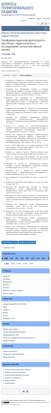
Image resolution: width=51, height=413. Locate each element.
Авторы (14, 75)
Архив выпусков (9, 254)
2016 (22, 258)
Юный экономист (10, 380)
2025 (43, 258)
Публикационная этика (11, 335)
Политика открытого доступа (13, 291)
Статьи (5, 316)
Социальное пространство (13, 378)
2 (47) (12, 264)
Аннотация (6, 75)
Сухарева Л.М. (8, 54)
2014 (32, 258)
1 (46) (6, 264)
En (48, 23)
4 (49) (25, 264)
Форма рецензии (9, 357)
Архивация (6, 279)
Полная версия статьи (10, 242)
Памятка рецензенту (10, 351)
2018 (11, 258)
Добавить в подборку (27, 242)
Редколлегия (7, 282)
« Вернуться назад (8, 247)
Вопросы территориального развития (17, 8)
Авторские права (8, 341)
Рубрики (6, 310)
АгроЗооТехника (10, 383)
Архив (5, 307)
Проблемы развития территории (15, 372)
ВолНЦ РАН (18, 15)
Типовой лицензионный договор (14, 332)
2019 (6, 258)
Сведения (6, 276)
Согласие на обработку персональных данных (19, 338)
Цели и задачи (8, 293)
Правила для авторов (10, 329)
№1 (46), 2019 (6, 58)
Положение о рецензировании (13, 354)
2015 (27, 258)
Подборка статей (9, 318)
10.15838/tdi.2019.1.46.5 (12, 71)
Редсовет (6, 285)
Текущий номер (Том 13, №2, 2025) (14, 304)
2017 (16, 258)
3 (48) (18, 264)
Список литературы (25, 75)
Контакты (6, 288)
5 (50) (31, 264)
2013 (38, 258)
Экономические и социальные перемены (18, 370)
